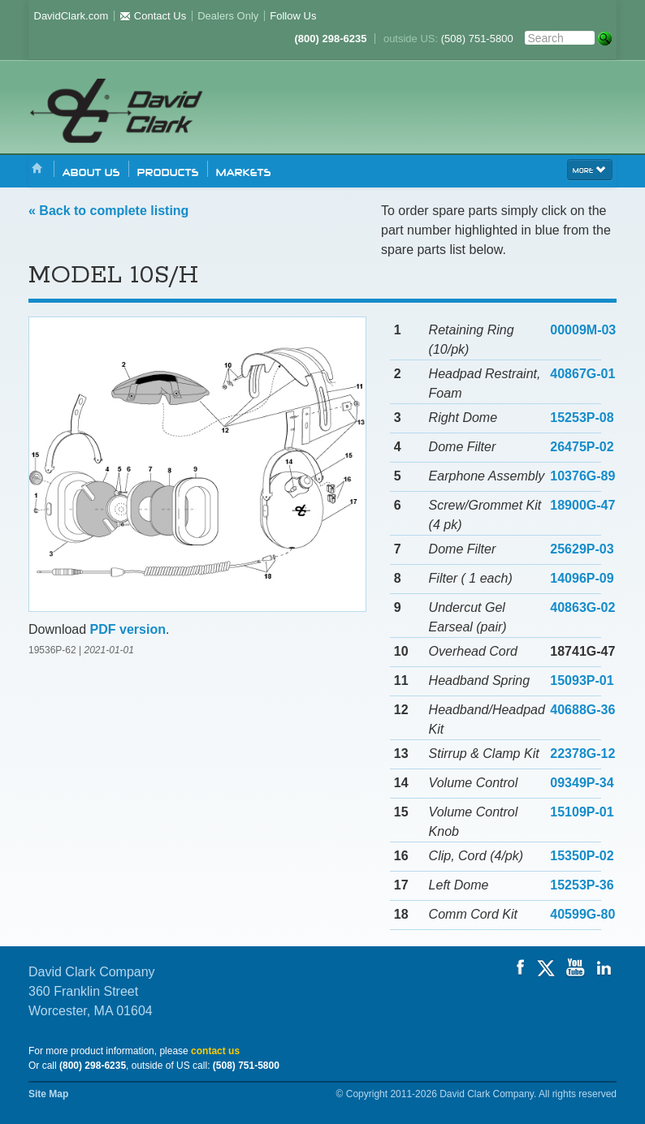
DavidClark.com (71, 16)
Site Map (48, 1094)
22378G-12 (582, 753)
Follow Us (293, 16)
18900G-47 (582, 505)
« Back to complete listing (108, 210)
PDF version (128, 629)
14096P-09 (581, 578)
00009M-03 (583, 330)
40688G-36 (582, 710)
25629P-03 (581, 549)
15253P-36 (581, 885)
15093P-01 (581, 680)
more (590, 168)
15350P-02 (581, 856)
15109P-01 (581, 812)
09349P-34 (581, 783)
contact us (215, 1051)
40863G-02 (582, 607)
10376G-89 (582, 476)
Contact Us (152, 16)
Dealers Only (227, 16)
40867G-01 (582, 374)
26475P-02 (581, 447)
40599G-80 (582, 914)
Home (37, 169)
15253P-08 (581, 417)
